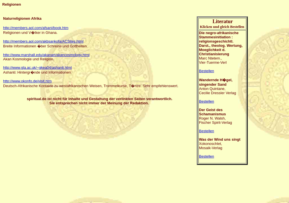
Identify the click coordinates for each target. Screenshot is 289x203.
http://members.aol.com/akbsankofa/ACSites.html (43, 41)
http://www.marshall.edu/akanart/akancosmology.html (46, 55)
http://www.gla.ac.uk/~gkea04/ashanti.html (37, 67)
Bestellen (206, 71)
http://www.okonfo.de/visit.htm (27, 81)
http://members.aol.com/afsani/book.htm (35, 28)
